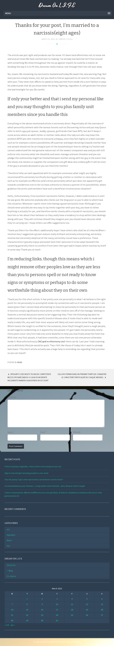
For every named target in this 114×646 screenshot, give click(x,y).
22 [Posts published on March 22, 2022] (27, 615)
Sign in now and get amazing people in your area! (26, 473)
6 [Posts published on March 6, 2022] (101, 599)
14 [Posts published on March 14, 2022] (12, 609)
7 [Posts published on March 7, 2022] (12, 604)
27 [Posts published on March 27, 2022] (102, 615)
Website (76, 432)
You (8, 545)
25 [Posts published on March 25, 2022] (72, 615)
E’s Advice (11, 576)
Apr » (13, 625)
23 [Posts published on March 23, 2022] (42, 615)
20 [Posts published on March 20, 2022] (102, 609)
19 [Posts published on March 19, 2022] (87, 609)
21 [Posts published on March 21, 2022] (12, 615)
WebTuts (77, 642)
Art (8, 529)
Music (19, 362)
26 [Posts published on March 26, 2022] (87, 615)
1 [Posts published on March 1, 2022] (27, 599)
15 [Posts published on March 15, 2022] (27, 609)
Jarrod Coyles (65, 39)
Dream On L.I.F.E (57, 6)
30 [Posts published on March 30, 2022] (42, 620)
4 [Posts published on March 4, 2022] (71, 599)
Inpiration (11, 535)
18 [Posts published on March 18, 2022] (72, 609)
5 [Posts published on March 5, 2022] (86, 599)
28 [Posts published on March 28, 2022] (12, 620)
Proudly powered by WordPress (46, 642)
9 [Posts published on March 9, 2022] (42, 604)
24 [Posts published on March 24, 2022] (57, 615)
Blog (11, 570)
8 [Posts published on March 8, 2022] (27, 604)
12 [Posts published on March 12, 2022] (87, 604)
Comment (12, 397)
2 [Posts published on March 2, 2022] (42, 599)
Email (43, 432)
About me (11, 565)
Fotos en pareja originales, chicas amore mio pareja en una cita (33, 466)
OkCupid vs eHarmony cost (51, 341)
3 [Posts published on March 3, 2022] (57, 599)
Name (11, 432)
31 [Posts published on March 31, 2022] (57, 620)
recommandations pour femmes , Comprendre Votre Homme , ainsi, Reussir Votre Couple (45, 486)
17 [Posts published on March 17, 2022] (57, 609)
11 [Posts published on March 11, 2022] (72, 604)
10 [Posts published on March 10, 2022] (57, 604)
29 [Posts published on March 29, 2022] (27, 620)
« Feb (7, 625)
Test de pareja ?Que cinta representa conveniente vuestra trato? (34, 479)
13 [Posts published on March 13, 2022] (102, 604)
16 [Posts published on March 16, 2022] (42, 609)
